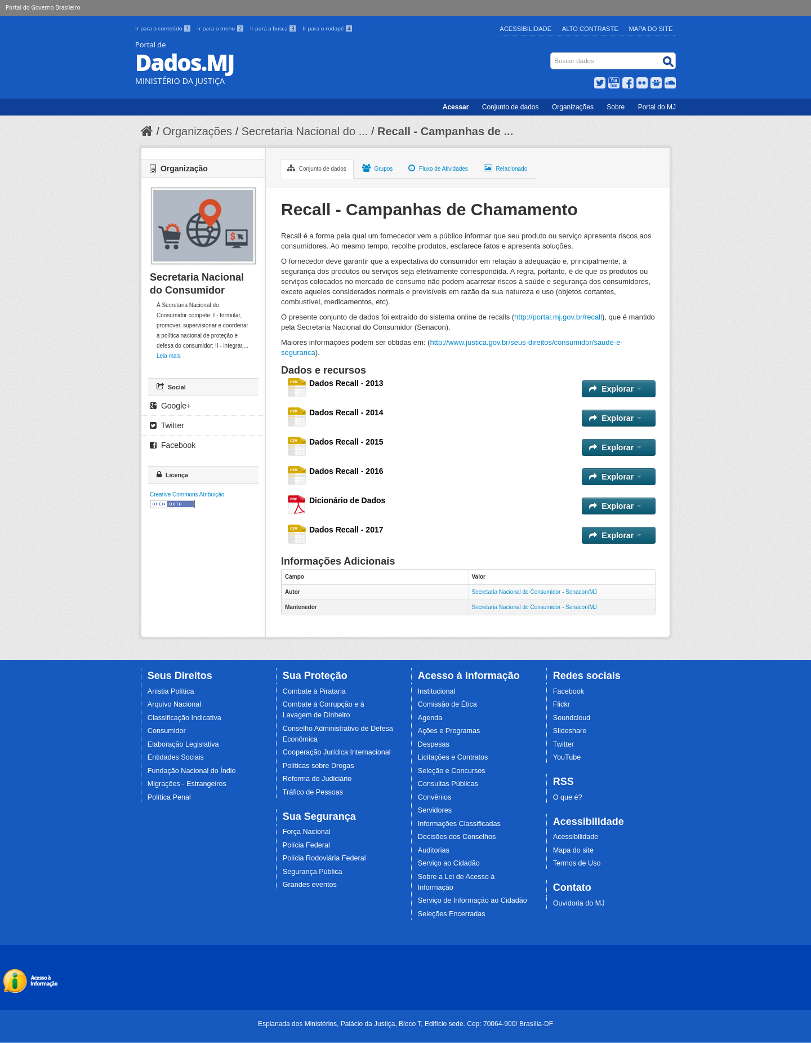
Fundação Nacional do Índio (192, 771)
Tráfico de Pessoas (313, 792)
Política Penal (169, 797)
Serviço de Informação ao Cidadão (472, 900)
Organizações (573, 107)
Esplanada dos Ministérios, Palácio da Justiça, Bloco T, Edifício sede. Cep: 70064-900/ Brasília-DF (405, 1024)
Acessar (456, 107)
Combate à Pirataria (314, 691)
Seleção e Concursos (451, 771)
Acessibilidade (525, 28)
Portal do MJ (657, 107)
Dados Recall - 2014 (346, 412)
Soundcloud (572, 718)
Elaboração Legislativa (183, 744)
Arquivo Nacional (174, 704)
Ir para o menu (221, 28)
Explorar (615, 388)
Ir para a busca (274, 28)
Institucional (437, 691)
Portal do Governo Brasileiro (43, 7)
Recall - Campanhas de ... (445, 131)
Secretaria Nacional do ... (305, 131)
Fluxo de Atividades (438, 168)
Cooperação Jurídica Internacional (337, 752)
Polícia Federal (306, 845)
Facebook (172, 445)
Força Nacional (307, 832)
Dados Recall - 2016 (346, 471)
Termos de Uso (577, 863)
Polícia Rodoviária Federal (324, 858)
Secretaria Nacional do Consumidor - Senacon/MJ (534, 592)
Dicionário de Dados (347, 500)
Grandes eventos (310, 885)
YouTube (567, 757)
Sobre (616, 107)
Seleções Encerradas (451, 914)
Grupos (377, 168)
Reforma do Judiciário (317, 779)
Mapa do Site (651, 28)
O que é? (567, 797)
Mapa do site (573, 850)
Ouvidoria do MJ (579, 903)
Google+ (170, 405)
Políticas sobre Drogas (318, 766)
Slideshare (570, 731)
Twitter (167, 425)
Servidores (435, 810)
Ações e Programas (449, 731)
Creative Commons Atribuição (187, 494)
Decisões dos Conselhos (457, 837)
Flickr (561, 704)
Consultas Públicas (448, 784)
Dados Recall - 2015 (346, 441)
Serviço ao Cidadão (449, 863)
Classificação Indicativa (184, 718)
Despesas (433, 744)
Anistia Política (171, 691)
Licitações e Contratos (453, 757)
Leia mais (169, 356)
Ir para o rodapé (327, 28)
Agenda (430, 718)
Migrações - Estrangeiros (187, 784)
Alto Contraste (590, 28)
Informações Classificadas (459, 824)
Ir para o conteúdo (164, 28)
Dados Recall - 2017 (346, 529)
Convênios (435, 797)
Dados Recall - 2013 (346, 383)
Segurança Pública (312, 872)
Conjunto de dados (510, 107)
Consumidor (167, 731)
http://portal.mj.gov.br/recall (558, 317)
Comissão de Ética (447, 704)
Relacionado (505, 168)
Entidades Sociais (176, 757)
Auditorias (433, 850)
